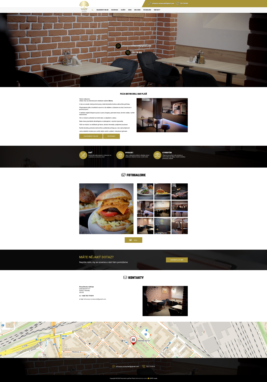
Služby (123, 10)
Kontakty (157, 10)
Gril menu (137, 10)
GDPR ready (153, 378)
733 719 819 (184, 3)
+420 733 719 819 (88, 296)
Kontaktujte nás (176, 260)
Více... (136, 240)
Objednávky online (103, 10)
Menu (129, 10)
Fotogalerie (147, 10)
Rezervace (114, 10)
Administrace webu (141, 378)
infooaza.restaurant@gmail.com (163, 3)
